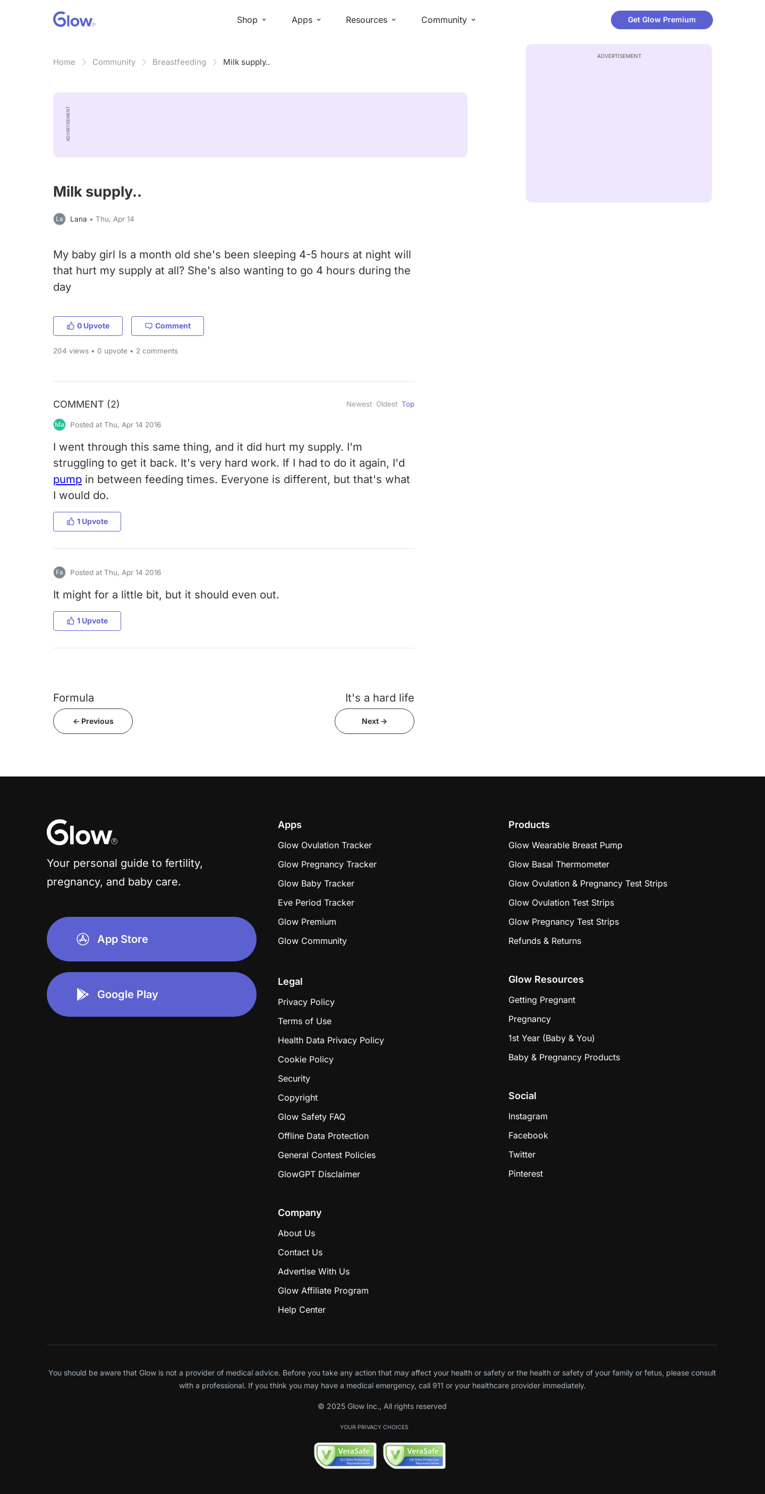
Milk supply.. (246, 62)
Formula (73, 697)
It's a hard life (379, 697)
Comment (167, 325)
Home (64, 62)
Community (113, 62)
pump (67, 479)
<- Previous (93, 720)
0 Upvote (87, 325)
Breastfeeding (179, 62)
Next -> (374, 720)
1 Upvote (87, 521)
